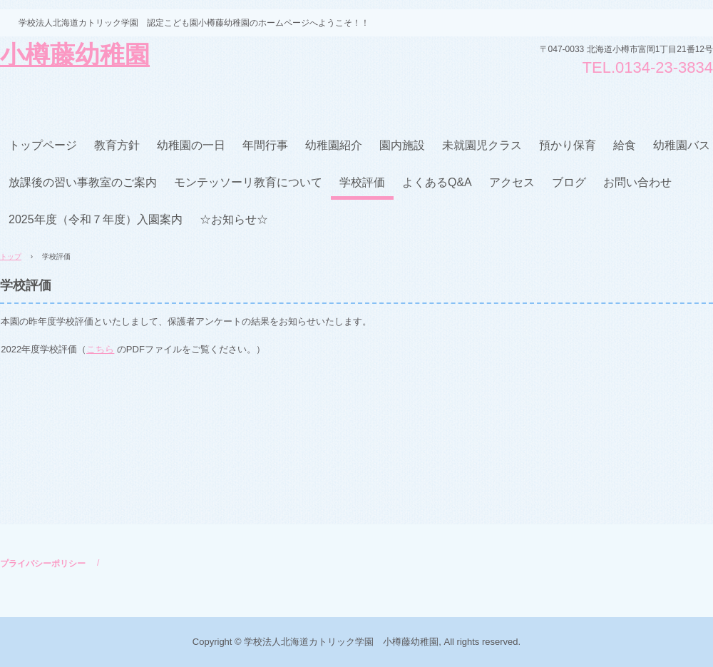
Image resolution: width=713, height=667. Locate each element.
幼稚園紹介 (333, 145)
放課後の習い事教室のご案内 (83, 182)
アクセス (512, 182)
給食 (624, 145)
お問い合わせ (637, 182)
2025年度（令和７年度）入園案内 (96, 219)
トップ (10, 256)
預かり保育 (567, 145)
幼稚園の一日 (191, 145)
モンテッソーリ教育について (248, 182)
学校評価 (362, 182)
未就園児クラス (482, 145)
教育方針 (117, 145)
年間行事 (265, 145)
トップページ (43, 145)
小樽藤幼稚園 (75, 56)
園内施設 (402, 145)
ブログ (569, 182)
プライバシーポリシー (43, 564)
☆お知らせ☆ (234, 219)
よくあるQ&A (437, 182)
